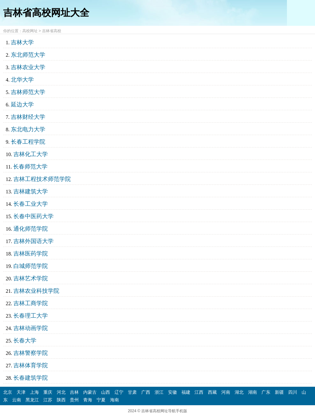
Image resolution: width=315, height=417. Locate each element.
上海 (34, 392)
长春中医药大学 (33, 216)
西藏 (212, 392)
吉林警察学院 (30, 353)
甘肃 (132, 392)
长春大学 (24, 340)
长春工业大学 (30, 204)
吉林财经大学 (28, 117)
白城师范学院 (30, 266)
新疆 (279, 392)
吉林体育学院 (30, 365)
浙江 (159, 392)
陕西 (61, 399)
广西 (145, 392)
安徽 (172, 392)
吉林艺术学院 (30, 278)
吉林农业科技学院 (36, 291)
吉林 (74, 392)
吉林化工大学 (30, 154)
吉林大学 (22, 42)
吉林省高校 (51, 31)
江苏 (47, 399)
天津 (21, 392)
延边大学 (22, 104)
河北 (61, 392)
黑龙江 (32, 399)
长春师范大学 (30, 166)
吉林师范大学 (28, 92)
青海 (87, 399)
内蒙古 (90, 392)
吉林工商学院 (30, 303)
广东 (265, 392)
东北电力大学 (28, 129)
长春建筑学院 (30, 378)
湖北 (239, 392)
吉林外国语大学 (33, 241)
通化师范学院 (30, 229)
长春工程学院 (28, 142)
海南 (114, 399)
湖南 (252, 392)
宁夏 (101, 399)
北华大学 (22, 79)
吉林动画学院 (30, 328)
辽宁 (118, 392)
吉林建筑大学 (30, 191)
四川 (292, 392)
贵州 (74, 399)
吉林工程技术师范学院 (42, 179)
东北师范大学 (28, 55)
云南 (16, 399)
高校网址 (30, 31)
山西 (105, 392)
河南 (225, 392)
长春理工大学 (30, 316)
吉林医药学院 (30, 253)
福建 (185, 392)
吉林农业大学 (28, 67)
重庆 (47, 392)
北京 (7, 392)
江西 (198, 392)
